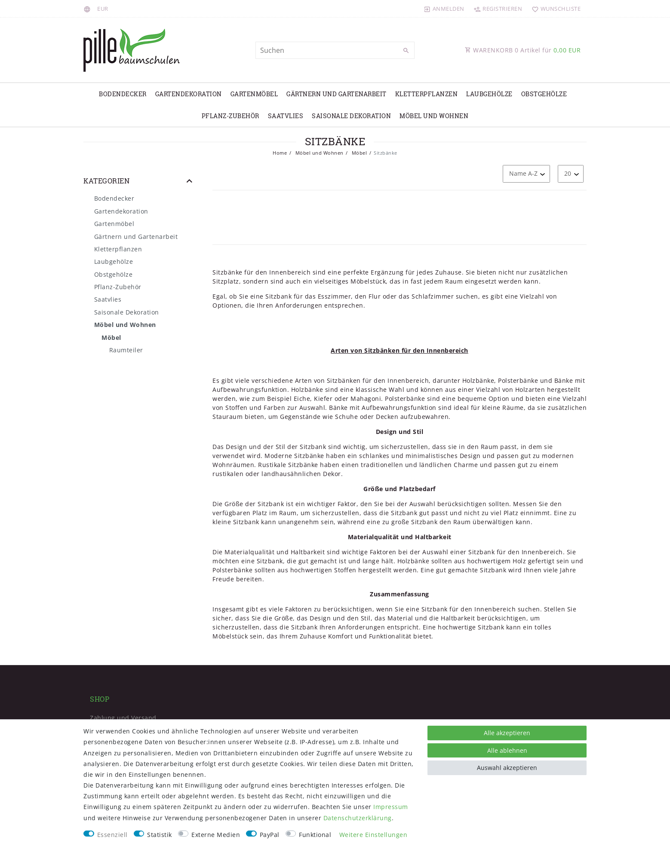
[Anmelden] (444, 8)
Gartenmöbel (254, 94)
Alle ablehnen (507, 750)
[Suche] (406, 50)
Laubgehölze (489, 94)
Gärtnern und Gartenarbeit (336, 94)
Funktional (315, 835)
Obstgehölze (544, 94)
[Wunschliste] (554, 8)
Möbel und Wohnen (434, 116)
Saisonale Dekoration (351, 116)
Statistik (159, 835)
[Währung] (103, 8)
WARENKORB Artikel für (523, 50)
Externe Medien (215, 835)
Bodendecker (123, 94)
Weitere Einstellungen (373, 835)
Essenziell (112, 835)
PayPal (270, 835)
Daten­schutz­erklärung (357, 818)
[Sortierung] (526, 174)
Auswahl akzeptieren (507, 768)
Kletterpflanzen (426, 94)
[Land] (88, 8)
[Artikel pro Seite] (571, 174)
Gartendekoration (188, 94)
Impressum (390, 807)
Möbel (358, 153)
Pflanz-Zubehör (230, 116)
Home (280, 153)
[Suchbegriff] (335, 50)
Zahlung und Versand (123, 718)
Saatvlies (286, 116)
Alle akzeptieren (507, 733)
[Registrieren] (498, 8)
